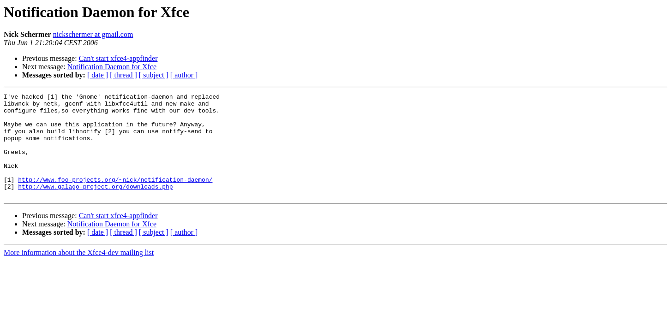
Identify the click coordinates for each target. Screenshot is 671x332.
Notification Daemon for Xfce (111, 67)
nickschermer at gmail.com (93, 34)
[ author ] (184, 75)
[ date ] (97, 75)
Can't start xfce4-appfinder (118, 58)
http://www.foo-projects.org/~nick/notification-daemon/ (115, 197)
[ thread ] (123, 75)
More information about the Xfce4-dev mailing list (79, 273)
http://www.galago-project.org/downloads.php (95, 206)
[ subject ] (153, 75)
